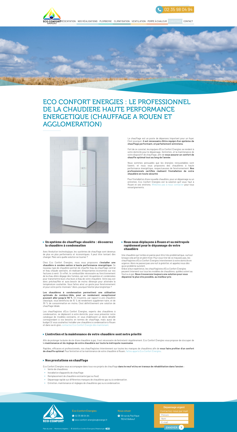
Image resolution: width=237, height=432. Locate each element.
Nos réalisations (87, 21)
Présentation (68, 21)
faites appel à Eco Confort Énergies (143, 351)
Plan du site (47, 428)
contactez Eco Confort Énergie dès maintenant (85, 325)
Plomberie (106, 21)
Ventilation (139, 21)
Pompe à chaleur (157, 21)
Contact (188, 21)
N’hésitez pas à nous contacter (168, 184)
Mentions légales (61, 428)
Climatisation (122, 21)
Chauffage (175, 21)
